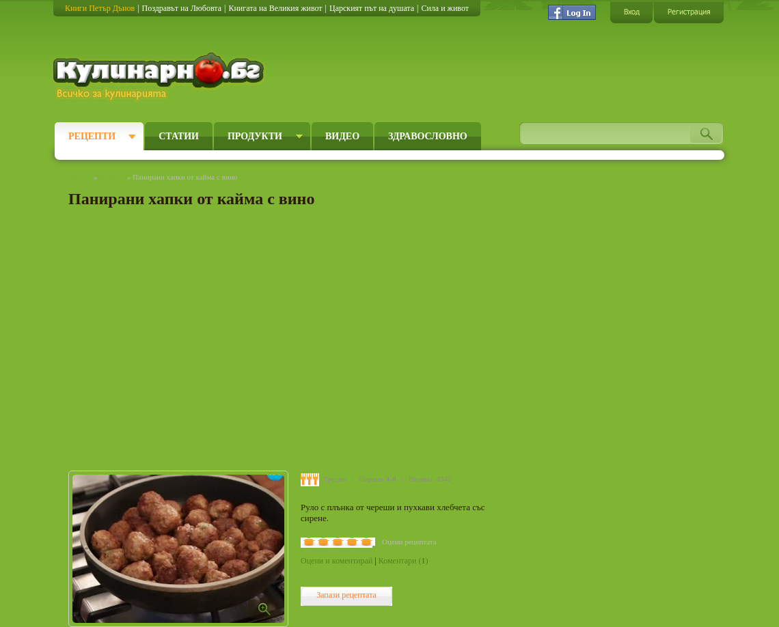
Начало (80, 177)
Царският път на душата (371, 8)
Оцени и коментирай (336, 561)
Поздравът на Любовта (181, 8)
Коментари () (403, 561)
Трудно (334, 479)
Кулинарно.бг (160, 76)
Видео (342, 136)
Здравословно (427, 136)
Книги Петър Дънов (100, 8)
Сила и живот (445, 8)
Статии (179, 136)
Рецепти (91, 136)
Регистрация (689, 12)
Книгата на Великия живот (275, 8)
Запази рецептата (346, 595)
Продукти (255, 136)
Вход (631, 12)
